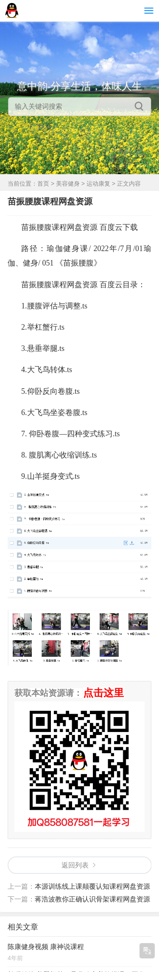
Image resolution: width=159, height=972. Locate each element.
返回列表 (75, 865)
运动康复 (98, 183)
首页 (43, 183)
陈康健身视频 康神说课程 (46, 946)
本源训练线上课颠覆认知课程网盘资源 (92, 886)
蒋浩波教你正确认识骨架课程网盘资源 (92, 899)
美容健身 (68, 183)
